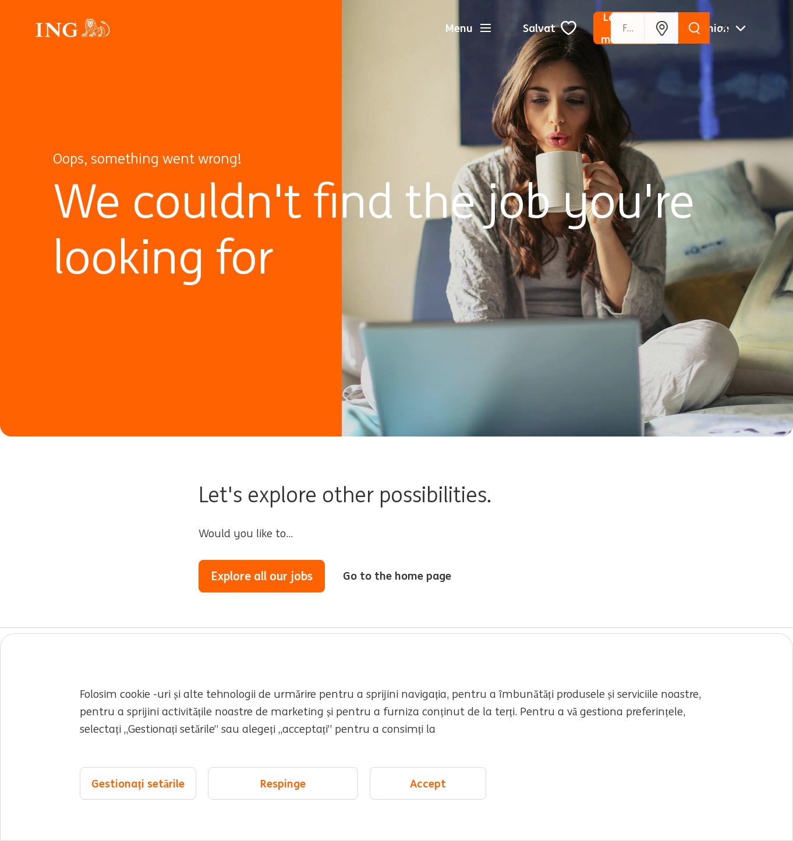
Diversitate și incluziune (404, 727)
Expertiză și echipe (271, 727)
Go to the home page (397, 576)
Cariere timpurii (411, 694)
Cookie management (495, 777)
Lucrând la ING (281, 694)
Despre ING (94, 736)
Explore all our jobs (262, 576)
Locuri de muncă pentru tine (111, 702)
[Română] (712, 28)
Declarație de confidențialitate (243, 777)
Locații (536, 694)
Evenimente (554, 719)
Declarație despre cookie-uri (378, 777)
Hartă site (143, 777)
